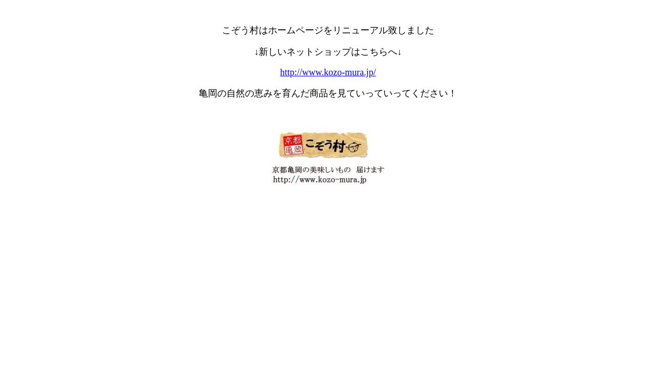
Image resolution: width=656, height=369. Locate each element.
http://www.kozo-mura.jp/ (328, 72)
